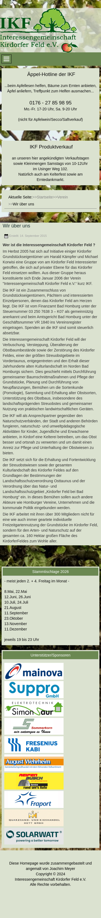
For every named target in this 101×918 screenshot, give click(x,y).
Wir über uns (16, 225)
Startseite (45, 197)
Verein (62, 197)
